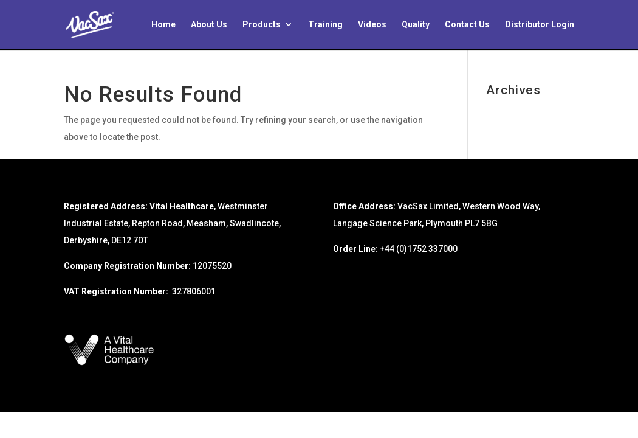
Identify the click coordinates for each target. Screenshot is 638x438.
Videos (372, 24)
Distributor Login (539, 24)
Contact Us (467, 24)
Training (325, 24)
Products (261, 24)
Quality (416, 24)
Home (163, 24)
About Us (209, 24)
